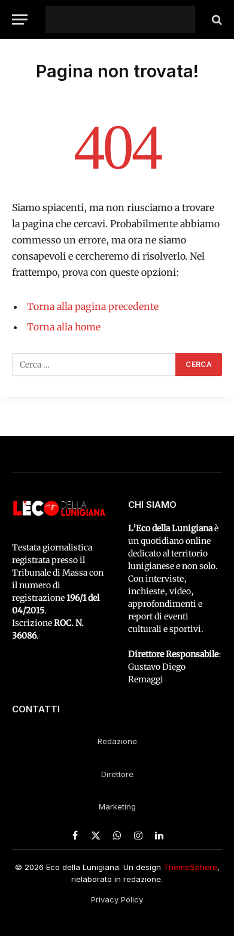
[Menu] (20, 19)
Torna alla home (64, 327)
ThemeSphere (190, 867)
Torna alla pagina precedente (93, 306)
